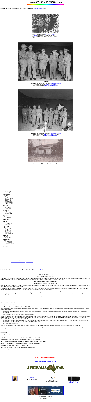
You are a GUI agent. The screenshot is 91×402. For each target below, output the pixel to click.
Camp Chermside (29, 262)
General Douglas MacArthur (55, 83)
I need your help (15, 382)
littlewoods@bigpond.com (37, 269)
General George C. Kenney (51, 84)
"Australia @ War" (73, 381)
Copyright (32, 377)
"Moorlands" (58, 177)
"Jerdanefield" (13, 177)
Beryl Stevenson (17, 179)
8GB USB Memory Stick (74, 382)
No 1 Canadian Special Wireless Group (18, 262)
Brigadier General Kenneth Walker (50, 85)
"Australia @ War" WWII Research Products (45, 361)
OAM (34, 379)
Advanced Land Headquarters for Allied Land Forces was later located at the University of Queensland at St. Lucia (30, 173)
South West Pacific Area (38, 8)
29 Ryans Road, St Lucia (77, 176)
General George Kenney (5, 179)
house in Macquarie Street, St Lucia (13, 174)
